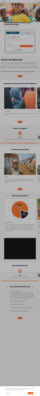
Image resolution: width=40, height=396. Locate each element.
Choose (8, 393)
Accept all (30, 393)
